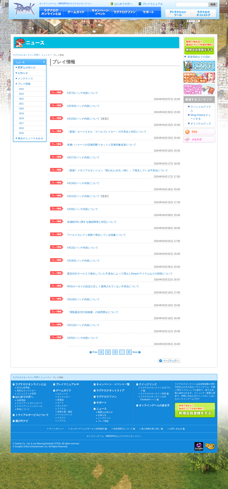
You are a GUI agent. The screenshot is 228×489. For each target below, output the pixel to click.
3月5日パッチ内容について (82, 337)
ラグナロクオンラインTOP (25, 55)
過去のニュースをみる (30, 138)
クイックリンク (148, 384)
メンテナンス (25, 78)
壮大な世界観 (23, 387)
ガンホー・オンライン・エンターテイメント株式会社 (199, 446)
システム (61, 420)
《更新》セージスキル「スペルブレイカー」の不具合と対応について (106, 131)
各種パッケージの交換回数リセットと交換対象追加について (101, 144)
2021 (21, 104)
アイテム (61, 409)
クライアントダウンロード (29, 403)
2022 (21, 99)
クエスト (61, 417)
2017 (21, 123)
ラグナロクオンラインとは (51, 12)
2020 (21, 108)
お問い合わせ (175, 429)
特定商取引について (123, 429)
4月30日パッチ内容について (83, 105)
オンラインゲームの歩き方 (154, 405)
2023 (21, 94)
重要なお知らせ (27, 67)
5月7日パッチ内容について (82, 93)
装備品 (60, 400)
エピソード (62, 394)
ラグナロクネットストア (203, 13)
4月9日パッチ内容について (82, 209)
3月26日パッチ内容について (83, 260)
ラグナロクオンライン (24, 9)
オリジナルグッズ (200, 123)
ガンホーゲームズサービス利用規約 (87, 429)
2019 (21, 113)
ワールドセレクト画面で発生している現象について (96, 234)
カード (60, 403)
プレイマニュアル (152, 3)
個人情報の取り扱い (150, 429)
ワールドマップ (64, 414)
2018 (21, 118)
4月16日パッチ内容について (83, 183)
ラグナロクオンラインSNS (153, 393)
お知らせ (23, 72)
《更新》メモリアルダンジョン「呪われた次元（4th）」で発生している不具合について (117, 170)
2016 (21, 128)
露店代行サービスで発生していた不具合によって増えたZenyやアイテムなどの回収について (120, 273)
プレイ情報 (24, 83)
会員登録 (21, 400)
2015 (21, 133)
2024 (21, 89)
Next (137, 352)
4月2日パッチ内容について (82, 247)
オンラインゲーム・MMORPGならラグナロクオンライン (114, 436)
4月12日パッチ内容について (83, 196)
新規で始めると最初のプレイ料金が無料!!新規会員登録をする (195, 410)
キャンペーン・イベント (100, 12)
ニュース (45, 55)
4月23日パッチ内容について (83, 118)
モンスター (62, 406)
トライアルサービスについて (32, 414)
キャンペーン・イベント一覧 (113, 384)
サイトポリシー (56, 429)
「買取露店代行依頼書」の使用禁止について (92, 312)
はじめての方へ (123, 3)
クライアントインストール (29, 406)
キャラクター (63, 397)
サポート (149, 12)
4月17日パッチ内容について (83, 157)
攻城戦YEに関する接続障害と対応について (92, 221)
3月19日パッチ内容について (83, 299)
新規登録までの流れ (199, 56)
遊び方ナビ (21, 420)
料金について (23, 409)
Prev (94, 352)
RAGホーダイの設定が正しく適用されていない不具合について (103, 286)
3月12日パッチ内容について (83, 325)
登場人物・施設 (64, 411)
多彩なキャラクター (26, 390)
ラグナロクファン (124, 12)
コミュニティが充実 (26, 393)
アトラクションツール (178, 13)
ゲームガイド (76, 12)
